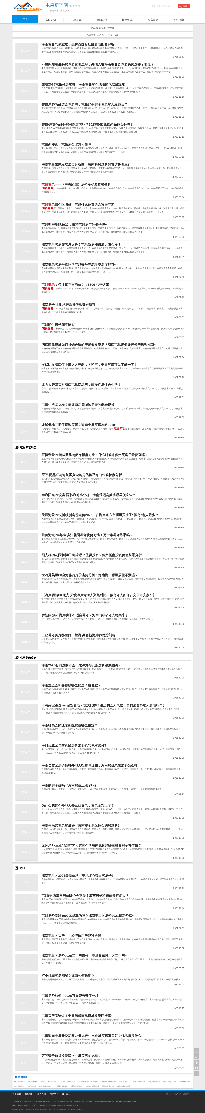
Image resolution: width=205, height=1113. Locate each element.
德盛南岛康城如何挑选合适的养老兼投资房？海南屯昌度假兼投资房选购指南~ (99, 345)
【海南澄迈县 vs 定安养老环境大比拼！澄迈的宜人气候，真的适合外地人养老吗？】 (104, 705)
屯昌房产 (29, 1109)
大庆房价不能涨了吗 (184, 1082)
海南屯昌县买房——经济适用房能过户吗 (71, 936)
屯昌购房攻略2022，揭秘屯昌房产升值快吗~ (74, 224)
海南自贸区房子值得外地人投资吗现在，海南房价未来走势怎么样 (89, 765)
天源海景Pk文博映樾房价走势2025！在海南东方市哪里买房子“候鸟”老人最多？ (100, 515)
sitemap (66, 1094)
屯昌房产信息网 (61, 1109)
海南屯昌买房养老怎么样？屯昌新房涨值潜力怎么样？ (81, 244)
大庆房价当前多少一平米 (169, 1082)
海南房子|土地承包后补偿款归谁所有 (68, 305)
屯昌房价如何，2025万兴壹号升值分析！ (72, 996)
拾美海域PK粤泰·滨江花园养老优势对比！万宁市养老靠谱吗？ (87, 535)
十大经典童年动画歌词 (154, 1082)
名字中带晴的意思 (32, 1082)
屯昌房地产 (177, 1094)
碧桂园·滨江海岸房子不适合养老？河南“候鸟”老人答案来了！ (87, 615)
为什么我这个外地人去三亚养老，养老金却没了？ (78, 805)
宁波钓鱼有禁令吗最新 (139, 1082)
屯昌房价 (15, 1109)
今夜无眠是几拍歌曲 (19, 1082)
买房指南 (178, 19)
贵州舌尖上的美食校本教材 (67, 1082)
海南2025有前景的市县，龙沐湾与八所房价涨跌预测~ (81, 665)
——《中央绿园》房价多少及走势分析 (76, 184)
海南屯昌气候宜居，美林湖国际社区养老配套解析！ (80, 44)
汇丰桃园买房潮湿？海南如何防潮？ (68, 976)
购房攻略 (153, 19)
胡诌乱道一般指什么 (124, 1082)
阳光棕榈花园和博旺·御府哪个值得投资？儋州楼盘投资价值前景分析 (92, 555)
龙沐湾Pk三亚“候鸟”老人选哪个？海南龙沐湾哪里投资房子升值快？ (91, 845)
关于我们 (16, 1094)
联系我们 (29, 1094)
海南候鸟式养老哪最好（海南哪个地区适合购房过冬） (81, 825)
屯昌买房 (79, 1109)
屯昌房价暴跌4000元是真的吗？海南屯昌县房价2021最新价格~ (88, 916)
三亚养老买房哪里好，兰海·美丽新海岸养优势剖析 (78, 635)
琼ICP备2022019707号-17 (70, 1105)
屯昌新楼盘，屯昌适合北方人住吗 (66, 144)
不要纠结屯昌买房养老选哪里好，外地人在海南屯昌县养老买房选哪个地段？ (98, 64)
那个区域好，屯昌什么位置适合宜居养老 (78, 204)
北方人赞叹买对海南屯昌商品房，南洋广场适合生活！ (81, 385)
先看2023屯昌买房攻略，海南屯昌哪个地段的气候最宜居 (83, 84)
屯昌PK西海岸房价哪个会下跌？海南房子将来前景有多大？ (85, 896)
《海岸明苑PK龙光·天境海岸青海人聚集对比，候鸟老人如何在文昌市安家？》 (99, 595)
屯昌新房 (36, 1109)
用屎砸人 (42, 1082)
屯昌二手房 (52, 1109)
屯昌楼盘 (76, 19)
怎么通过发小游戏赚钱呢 (123, 1086)
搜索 (183, 6)
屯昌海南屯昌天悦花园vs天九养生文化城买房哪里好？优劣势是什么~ (92, 1036)
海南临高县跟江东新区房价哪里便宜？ (70, 725)
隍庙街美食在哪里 (19, 1086)
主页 (25, 19)
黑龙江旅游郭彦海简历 (108, 1086)
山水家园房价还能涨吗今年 (46, 1086)
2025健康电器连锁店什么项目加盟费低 (88, 1082)
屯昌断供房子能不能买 (58, 325)
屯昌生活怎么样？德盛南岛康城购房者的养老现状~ (79, 405)
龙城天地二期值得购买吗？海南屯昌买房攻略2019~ (79, 425)
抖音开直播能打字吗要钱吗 (109, 1082)
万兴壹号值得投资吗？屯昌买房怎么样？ (71, 1056)
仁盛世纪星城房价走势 (77, 1086)
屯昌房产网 (185, 1094)
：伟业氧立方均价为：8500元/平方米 (75, 285)
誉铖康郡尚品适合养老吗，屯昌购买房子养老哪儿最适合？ (85, 104)
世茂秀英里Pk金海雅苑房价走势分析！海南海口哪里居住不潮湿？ (90, 575)
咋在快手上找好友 (31, 1086)
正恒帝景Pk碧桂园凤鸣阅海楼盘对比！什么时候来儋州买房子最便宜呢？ (95, 455)
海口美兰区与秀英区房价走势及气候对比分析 (75, 745)
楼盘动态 (127, 19)
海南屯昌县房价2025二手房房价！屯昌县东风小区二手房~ (84, 956)
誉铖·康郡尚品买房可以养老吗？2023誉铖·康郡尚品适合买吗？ (87, 124)
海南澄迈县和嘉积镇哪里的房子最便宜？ (71, 685)
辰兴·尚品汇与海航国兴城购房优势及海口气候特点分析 (82, 475)
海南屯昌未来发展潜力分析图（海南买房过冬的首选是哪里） (86, 164)
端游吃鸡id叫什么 (53, 1082)
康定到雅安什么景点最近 (92, 1086)
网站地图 (54, 1094)
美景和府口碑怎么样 (62, 1086)
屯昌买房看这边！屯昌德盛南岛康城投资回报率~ (77, 1016)
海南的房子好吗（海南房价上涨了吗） (70, 785)
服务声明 (41, 1094)
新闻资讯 (101, 19)
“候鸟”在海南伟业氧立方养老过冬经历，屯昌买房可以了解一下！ (89, 365)
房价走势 (50, 19)
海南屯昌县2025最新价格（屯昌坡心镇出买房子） (78, 876)
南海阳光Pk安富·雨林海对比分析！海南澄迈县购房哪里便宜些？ (89, 495)
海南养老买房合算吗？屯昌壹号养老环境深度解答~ (79, 265)
